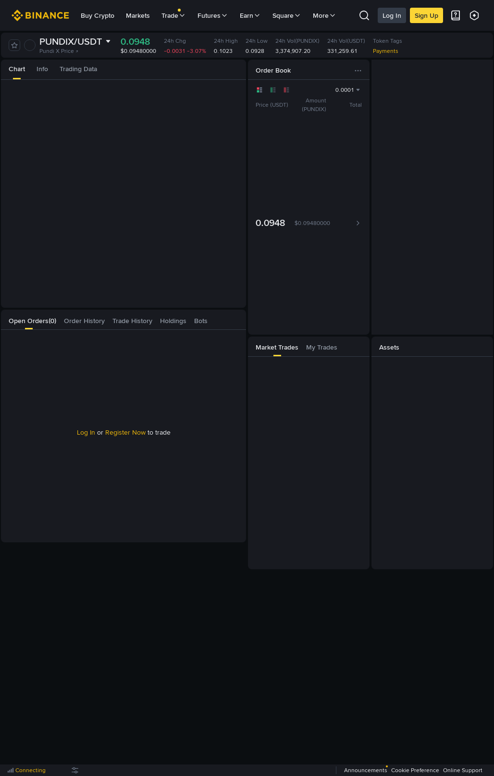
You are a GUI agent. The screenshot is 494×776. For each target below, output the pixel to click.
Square (286, 15)
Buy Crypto (97, 15)
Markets (138, 15)
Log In (392, 15)
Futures (213, 15)
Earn (250, 15)
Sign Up (426, 15)
